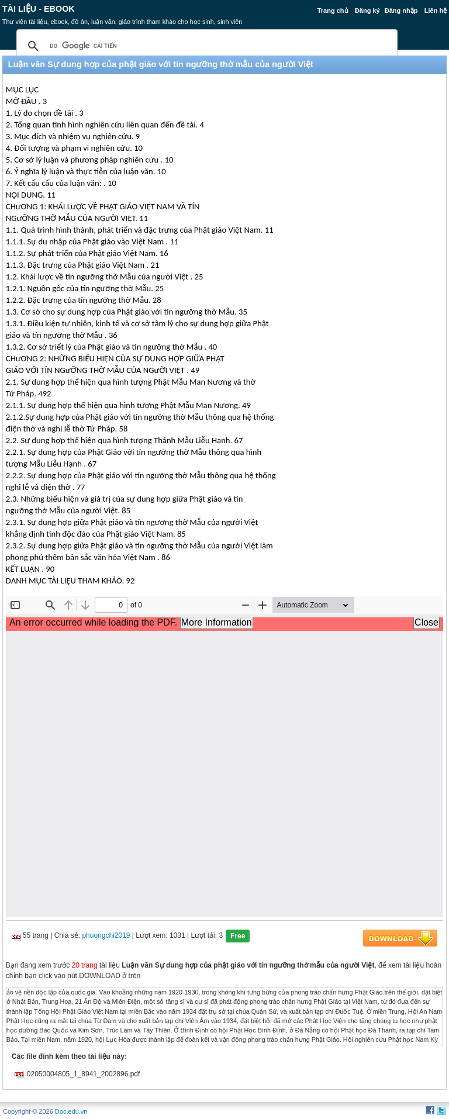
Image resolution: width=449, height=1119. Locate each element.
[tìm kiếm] (205, 46)
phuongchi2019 (106, 935)
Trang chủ (332, 10)
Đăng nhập (401, 10)
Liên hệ (435, 10)
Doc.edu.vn (71, 1111)
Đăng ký (367, 10)
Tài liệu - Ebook (38, 8)
